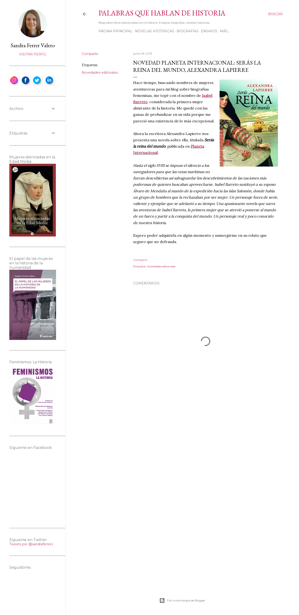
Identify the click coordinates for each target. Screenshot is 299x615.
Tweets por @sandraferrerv (31, 544)
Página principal (115, 31)
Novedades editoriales (100, 72)
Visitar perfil (32, 54)
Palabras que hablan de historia (162, 13)
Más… (225, 31)
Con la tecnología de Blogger (182, 600)
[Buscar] (275, 14)
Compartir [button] (90, 54)
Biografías (187, 31)
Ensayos (209, 31)
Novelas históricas (154, 31)
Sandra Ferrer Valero (33, 45)
